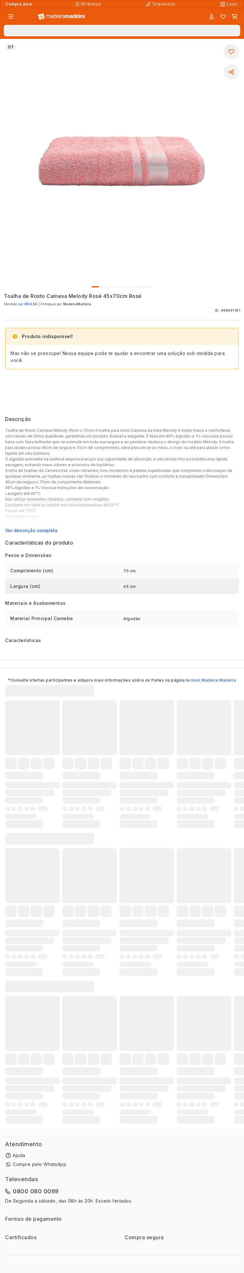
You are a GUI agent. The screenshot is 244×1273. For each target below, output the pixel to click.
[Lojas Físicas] (229, 4)
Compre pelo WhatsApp (39, 1164)
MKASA (30, 304)
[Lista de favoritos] (223, 16)
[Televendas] (161, 4)
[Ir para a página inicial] (61, 16)
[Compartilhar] (231, 72)
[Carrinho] (234, 16)
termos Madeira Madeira (211, 680)
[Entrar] (211, 16)
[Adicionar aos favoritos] (231, 51)
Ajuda (19, 1155)
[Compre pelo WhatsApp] (89, 4)
